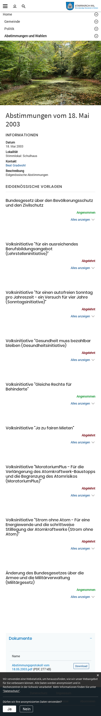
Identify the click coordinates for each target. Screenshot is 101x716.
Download (81, 666)
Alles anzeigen (80, 219)
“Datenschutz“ (11, 691)
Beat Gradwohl (16, 165)
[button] (51, 21)
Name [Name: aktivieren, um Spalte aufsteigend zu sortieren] (16, 656)
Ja (9, 708)
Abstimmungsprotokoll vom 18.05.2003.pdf (30, 667)
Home (7, 14)
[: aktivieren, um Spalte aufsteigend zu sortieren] (81, 656)
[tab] (50, 640)
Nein (27, 708)
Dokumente (20, 638)
